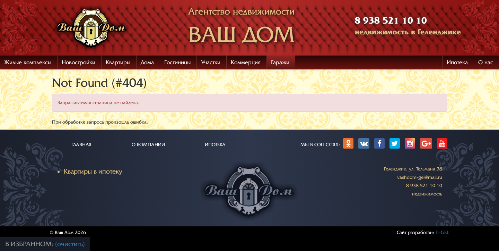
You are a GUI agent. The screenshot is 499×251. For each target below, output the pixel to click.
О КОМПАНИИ (148, 144)
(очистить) (70, 244)
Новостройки (78, 62)
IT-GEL (442, 232)
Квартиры (118, 62)
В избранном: (30, 244)
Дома (147, 62)
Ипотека (457, 62)
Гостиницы (177, 62)
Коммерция (246, 62)
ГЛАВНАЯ (81, 144)
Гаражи (280, 62)
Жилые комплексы (27, 62)
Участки (210, 62)
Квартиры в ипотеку (93, 171)
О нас (485, 62)
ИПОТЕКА (215, 144)
